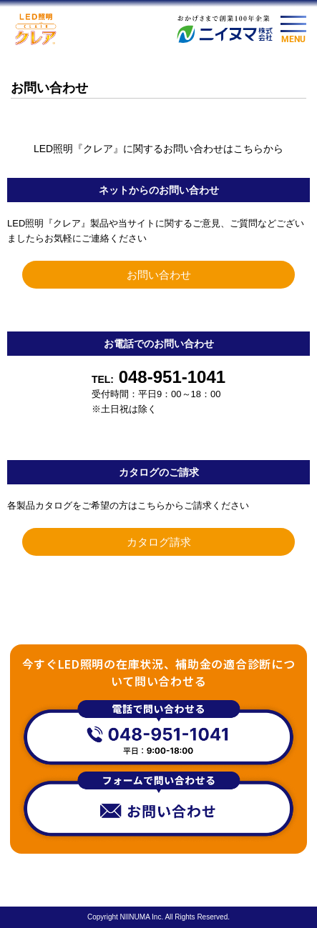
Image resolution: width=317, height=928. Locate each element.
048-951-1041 (158, 376)
